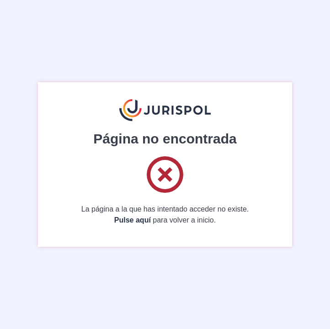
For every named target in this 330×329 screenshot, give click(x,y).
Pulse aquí (132, 220)
